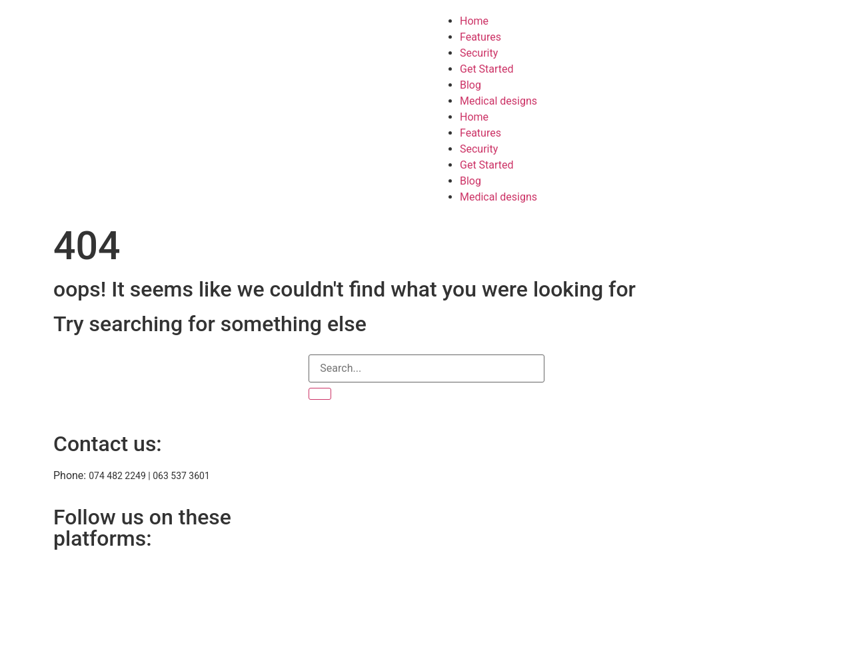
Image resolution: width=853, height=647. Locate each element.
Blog (470, 85)
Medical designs (498, 101)
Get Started (487, 69)
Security (479, 53)
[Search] (320, 394)
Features (480, 37)
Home (474, 21)
